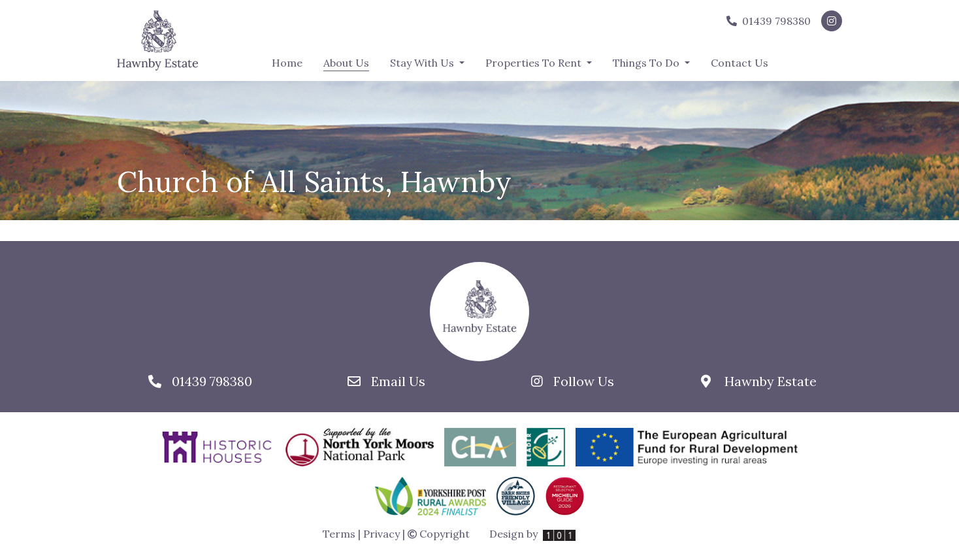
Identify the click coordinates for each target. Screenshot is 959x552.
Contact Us (739, 62)
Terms (339, 533)
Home (287, 62)
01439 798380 (768, 20)
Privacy (381, 533)
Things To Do (647, 62)
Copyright (439, 533)
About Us (346, 62)
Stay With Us (423, 62)
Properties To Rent (534, 62)
